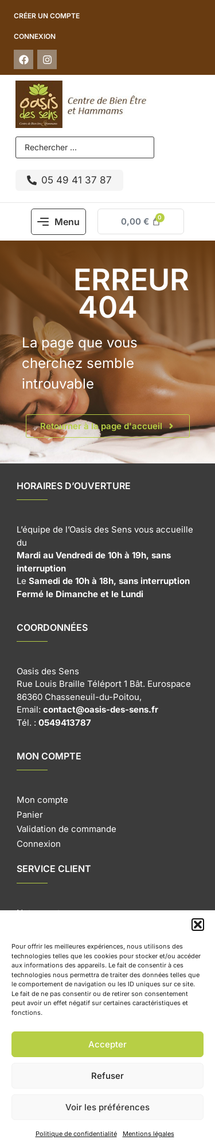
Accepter (107, 1044)
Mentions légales (148, 1134)
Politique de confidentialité (76, 1134)
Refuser (107, 1075)
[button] (198, 924)
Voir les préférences (107, 1107)
